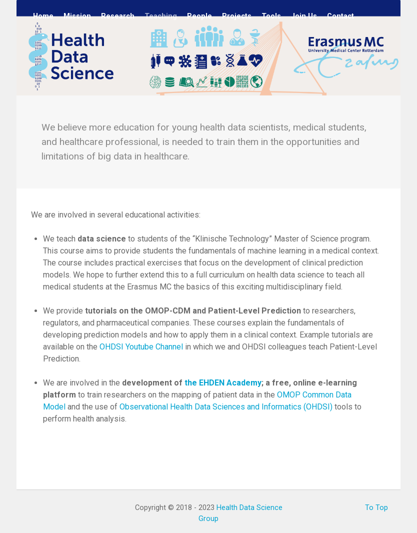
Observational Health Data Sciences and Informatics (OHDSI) (226, 407)
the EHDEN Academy (223, 383)
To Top (376, 508)
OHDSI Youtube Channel (141, 347)
